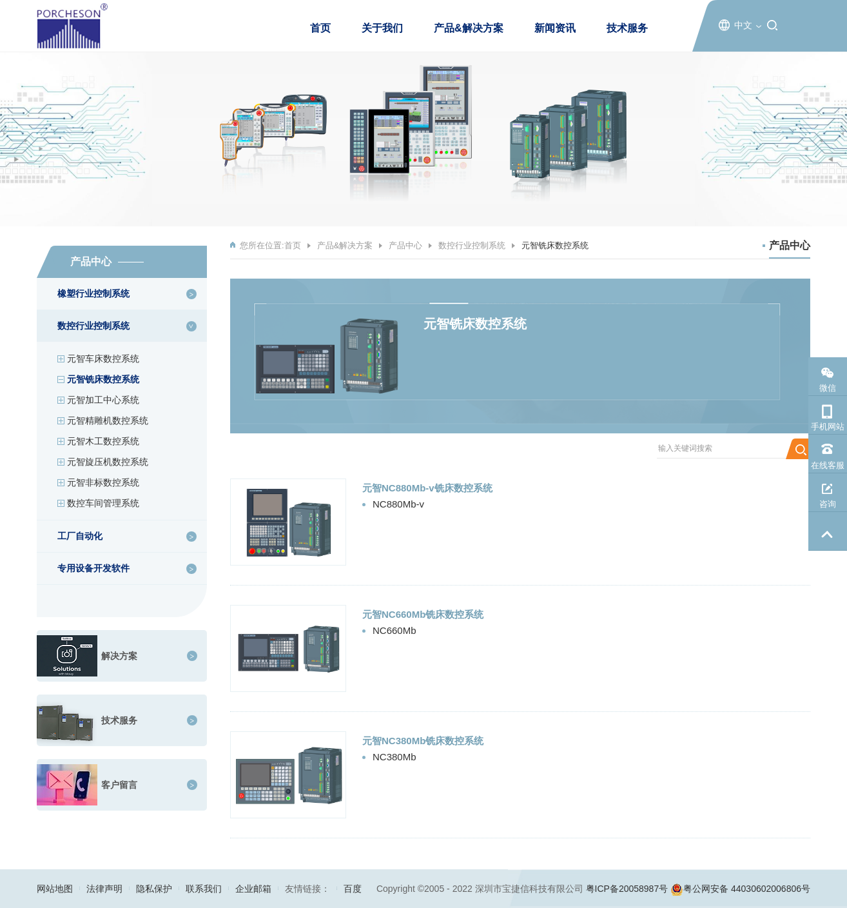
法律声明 (104, 888)
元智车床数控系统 (103, 358)
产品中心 (405, 245)
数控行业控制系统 (471, 245)
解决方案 (119, 656)
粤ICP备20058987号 (627, 888)
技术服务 (627, 28)
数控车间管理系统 (103, 503)
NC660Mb (394, 630)
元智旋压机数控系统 (107, 462)
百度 (353, 888)
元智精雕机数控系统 (107, 420)
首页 (320, 28)
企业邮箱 (253, 888)
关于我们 (382, 28)
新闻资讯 (555, 28)
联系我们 (204, 888)
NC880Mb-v (398, 503)
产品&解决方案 (468, 28)
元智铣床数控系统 (103, 379)
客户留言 (119, 785)
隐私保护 (154, 888)
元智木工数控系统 (103, 441)
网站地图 (55, 888)
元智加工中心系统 (103, 400)
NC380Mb (394, 756)
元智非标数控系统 (103, 482)
